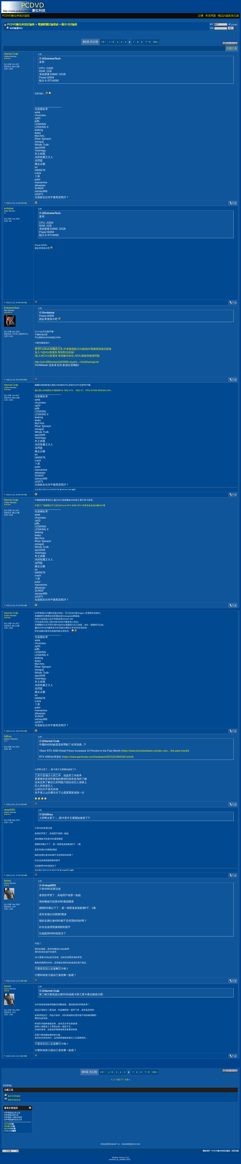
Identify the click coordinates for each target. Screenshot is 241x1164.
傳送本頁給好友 (14, 1100)
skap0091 (9, 809)
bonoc (7, 880)
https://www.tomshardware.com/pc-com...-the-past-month (155, 750)
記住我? (232, 25)
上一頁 (111, 42)
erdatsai (8, 208)
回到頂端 (235, 1151)
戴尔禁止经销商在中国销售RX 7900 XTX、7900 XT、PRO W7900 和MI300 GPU (73, 390)
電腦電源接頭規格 (100, 348)
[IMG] (6, 1129)
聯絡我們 (206, 1151)
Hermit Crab (11, 53)
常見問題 (210, 15)
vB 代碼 (7, 1124)
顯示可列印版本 (14, 1096)
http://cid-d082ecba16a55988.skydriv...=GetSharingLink (67, 362)
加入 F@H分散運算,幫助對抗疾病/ (54, 352)
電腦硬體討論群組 (48, 24)
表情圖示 (7, 1126)
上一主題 (116, 1080)
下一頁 (148, 42)
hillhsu (7, 736)
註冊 (200, 15)
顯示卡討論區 (69, 24)
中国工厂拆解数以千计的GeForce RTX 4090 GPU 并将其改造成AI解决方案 (70, 505)
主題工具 (231, 48)
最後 (155, 42)
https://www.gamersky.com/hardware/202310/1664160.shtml (98, 756)
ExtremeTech (11, 307)
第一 (103, 42)
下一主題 (124, 1080)
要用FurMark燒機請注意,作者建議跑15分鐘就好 (62, 348)
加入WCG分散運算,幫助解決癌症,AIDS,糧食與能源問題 (67, 355)
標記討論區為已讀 (228, 15)
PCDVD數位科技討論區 (16, 15)
